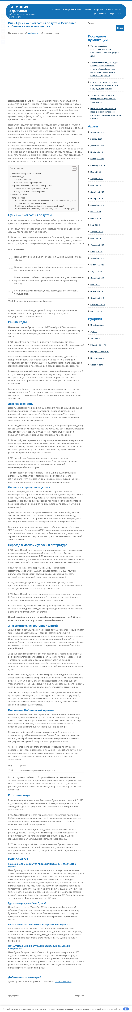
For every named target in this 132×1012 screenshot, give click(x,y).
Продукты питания (72, 9)
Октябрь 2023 (97, 264)
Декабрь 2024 (97, 192)
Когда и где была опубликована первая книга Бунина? (41, 206)
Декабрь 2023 (97, 258)
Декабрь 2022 (97, 278)
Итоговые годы (19, 194)
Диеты (87, 9)
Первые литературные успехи (29, 182)
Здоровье (98, 9)
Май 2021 (95, 284)
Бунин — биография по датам (26, 173)
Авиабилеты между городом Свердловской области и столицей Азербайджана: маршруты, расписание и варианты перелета (104, 69)
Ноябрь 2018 (96, 291)
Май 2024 (95, 225)
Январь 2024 (96, 251)
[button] (73, 169)
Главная (56, 9)
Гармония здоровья (18, 9)
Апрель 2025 (96, 178)
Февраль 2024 (97, 245)
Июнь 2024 (95, 218)
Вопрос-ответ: (18, 197)
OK (126, 1009)
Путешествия (99, 13)
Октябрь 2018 (97, 298)
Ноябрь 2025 (96, 152)
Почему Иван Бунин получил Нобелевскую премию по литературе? (47, 208)
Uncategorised (97, 325)
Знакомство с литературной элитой (32, 188)
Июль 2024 (95, 211)
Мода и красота (113, 9)
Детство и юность (24, 179)
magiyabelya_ (33, 33)
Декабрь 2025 (97, 145)
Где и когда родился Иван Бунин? (32, 203)
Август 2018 (96, 311)
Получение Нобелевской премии (30, 191)
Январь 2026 (96, 138)
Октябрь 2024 (97, 205)
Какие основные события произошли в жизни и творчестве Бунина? (47, 200)
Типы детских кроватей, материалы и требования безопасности (103, 98)
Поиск (91, 23)
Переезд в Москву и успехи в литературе (31, 185)
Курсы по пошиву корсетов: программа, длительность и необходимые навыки (104, 85)
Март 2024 (95, 238)
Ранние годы (17, 176)
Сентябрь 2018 (97, 304)
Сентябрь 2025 (97, 165)
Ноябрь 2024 (96, 198)
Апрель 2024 (96, 231)
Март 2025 (95, 185)
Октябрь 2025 (97, 158)
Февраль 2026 (97, 132)
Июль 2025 (95, 172)
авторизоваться (63, 981)
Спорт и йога (115, 13)
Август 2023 (96, 271)
